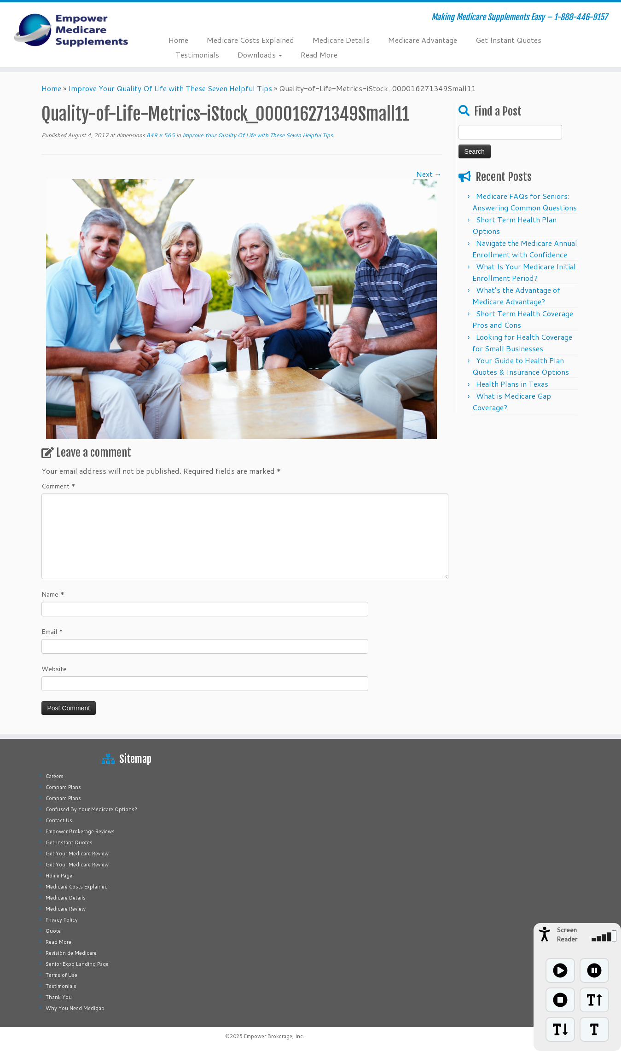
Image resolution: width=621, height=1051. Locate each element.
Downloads (260, 54)
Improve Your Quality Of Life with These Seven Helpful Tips (170, 88)
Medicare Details (341, 40)
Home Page (59, 875)
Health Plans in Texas (512, 383)
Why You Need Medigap (75, 1008)
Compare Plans (63, 787)
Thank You (59, 997)
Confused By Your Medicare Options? (91, 809)
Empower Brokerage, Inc (273, 1036)
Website (54, 669)
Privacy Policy (62, 919)
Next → (429, 173)
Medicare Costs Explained (250, 40)
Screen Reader (567, 934)
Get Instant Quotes (508, 40)
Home (178, 40)
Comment (58, 486)
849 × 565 (160, 135)
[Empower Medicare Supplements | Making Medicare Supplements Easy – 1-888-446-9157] (71, 30)
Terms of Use (61, 975)
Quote (53, 931)
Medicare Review (66, 908)
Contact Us (59, 820)
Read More (319, 54)
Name (52, 594)
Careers (55, 776)
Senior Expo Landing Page (77, 964)
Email (52, 631)
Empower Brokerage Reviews (80, 831)
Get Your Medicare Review (77, 853)
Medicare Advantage (422, 40)
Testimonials (197, 54)
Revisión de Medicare (71, 953)
